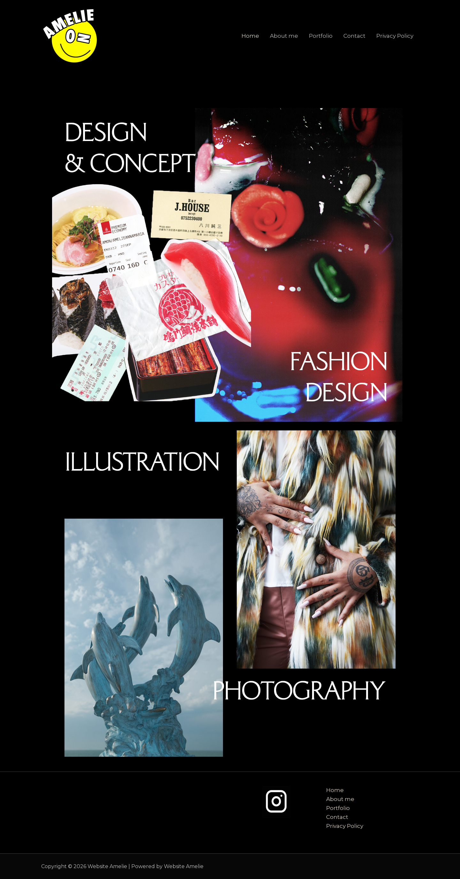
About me (284, 36)
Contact (354, 36)
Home (250, 36)
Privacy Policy (394, 36)
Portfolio (321, 36)
